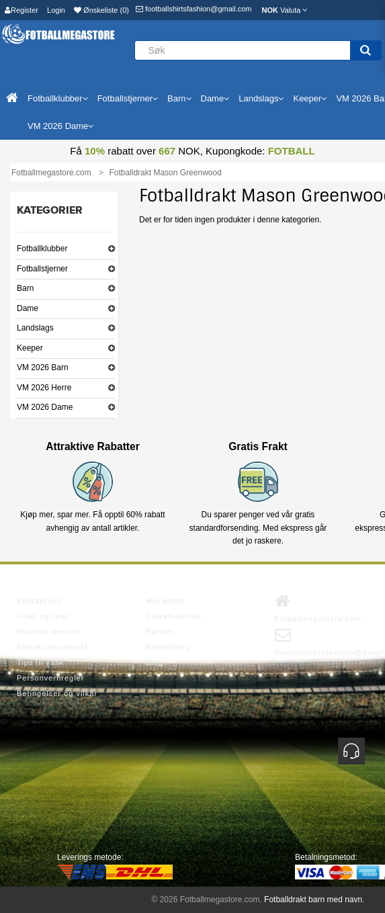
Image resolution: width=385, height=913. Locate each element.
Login (56, 10)
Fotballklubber (42, 248)
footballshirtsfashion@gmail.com (194, 9)
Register (21, 10)
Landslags (35, 328)
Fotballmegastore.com (318, 608)
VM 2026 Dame (45, 407)
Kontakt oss (39, 601)
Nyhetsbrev (168, 647)
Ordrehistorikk (173, 616)
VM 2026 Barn (43, 367)
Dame (27, 308)
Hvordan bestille (49, 631)
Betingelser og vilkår (57, 693)
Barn (25, 288)
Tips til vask (40, 662)
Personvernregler (50, 678)
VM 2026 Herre (44, 387)
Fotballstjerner (42, 268)
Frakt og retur (44, 616)
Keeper (30, 348)
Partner (160, 631)
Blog (154, 662)
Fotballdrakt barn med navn (313, 899)
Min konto (165, 601)
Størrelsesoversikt (52, 647)
